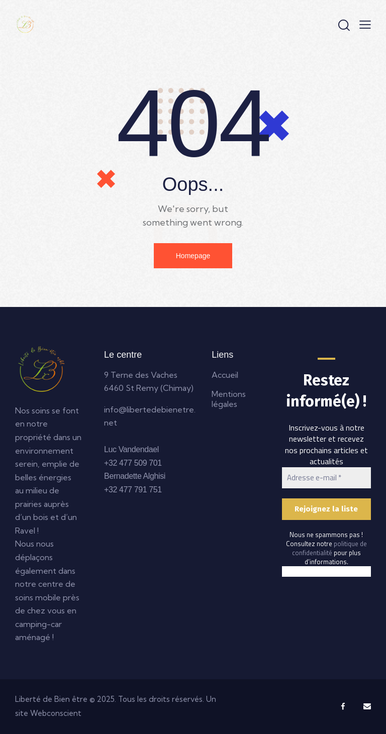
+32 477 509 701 (133, 463)
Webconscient (55, 713)
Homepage (193, 256)
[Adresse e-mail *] (326, 478)
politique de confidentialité (329, 548)
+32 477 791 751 (133, 489)
